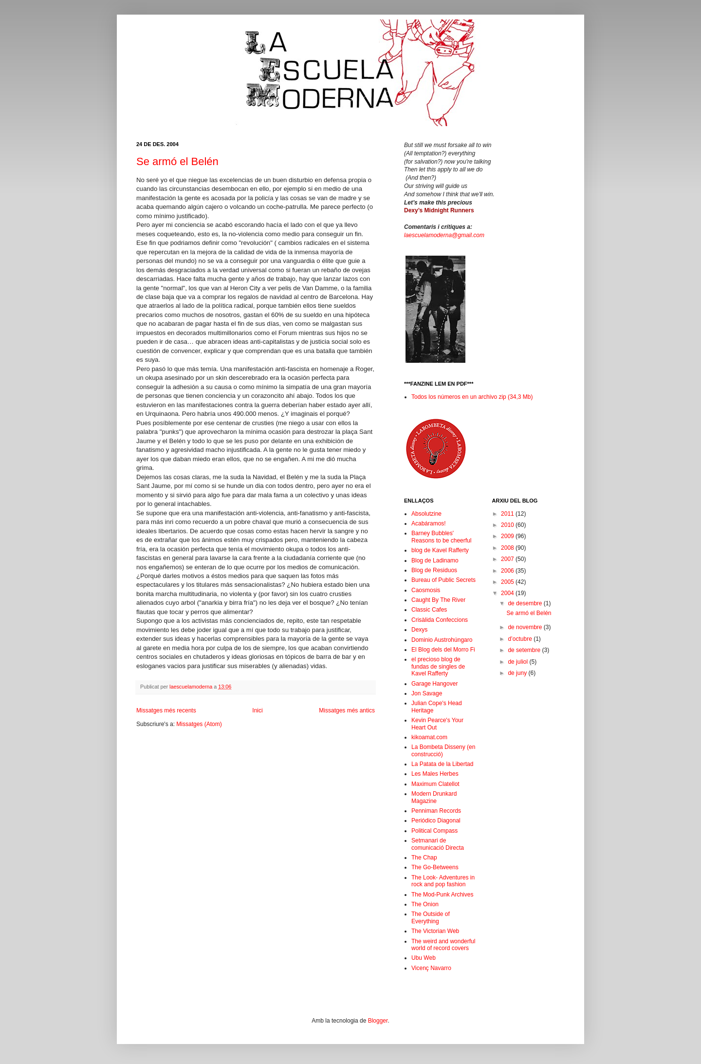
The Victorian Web (435, 931)
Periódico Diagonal (436, 820)
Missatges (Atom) (198, 724)
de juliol (518, 661)
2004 (508, 593)
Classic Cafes (429, 609)
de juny (518, 673)
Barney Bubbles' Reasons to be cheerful (441, 536)
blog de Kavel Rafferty (440, 550)
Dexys (419, 629)
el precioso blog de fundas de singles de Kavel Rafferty (438, 666)
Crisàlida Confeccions (439, 619)
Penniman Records (436, 810)
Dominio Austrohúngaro (441, 639)
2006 (508, 570)
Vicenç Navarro (431, 968)
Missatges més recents (166, 710)
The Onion (425, 904)
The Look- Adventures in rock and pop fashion (443, 881)
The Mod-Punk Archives (442, 894)
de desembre (525, 603)
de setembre (525, 650)
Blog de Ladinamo (435, 560)
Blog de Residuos (434, 570)
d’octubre (521, 638)
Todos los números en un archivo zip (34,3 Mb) (472, 396)
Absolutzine (426, 513)
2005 (508, 582)
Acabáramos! (428, 523)
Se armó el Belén (177, 161)
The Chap (424, 857)
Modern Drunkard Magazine (434, 797)
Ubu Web (423, 957)
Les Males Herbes (435, 773)
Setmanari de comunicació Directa (437, 844)
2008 (508, 547)
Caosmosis (425, 590)
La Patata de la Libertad (442, 764)
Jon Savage (426, 693)
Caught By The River (438, 600)
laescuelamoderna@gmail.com (444, 235)
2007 (508, 559)
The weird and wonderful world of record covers (443, 945)
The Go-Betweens (435, 867)
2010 (508, 525)
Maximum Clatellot (435, 784)
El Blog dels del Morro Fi (443, 649)
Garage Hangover (434, 683)
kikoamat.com (429, 737)
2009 (508, 536)
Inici (257, 710)
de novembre (525, 627)
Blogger (378, 1020)
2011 (508, 513)
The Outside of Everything (430, 917)
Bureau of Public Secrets (443, 580)
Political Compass (434, 830)
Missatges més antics (347, 710)
